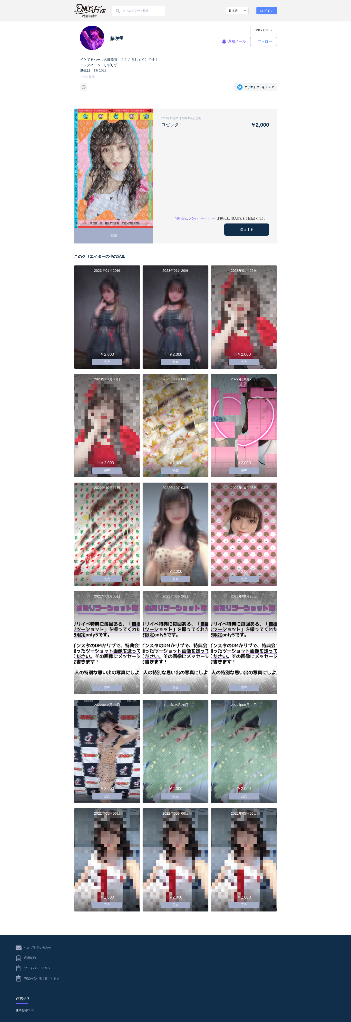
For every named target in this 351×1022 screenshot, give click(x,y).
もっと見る (87, 76)
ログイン (266, 11)
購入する (247, 230)
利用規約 (180, 218)
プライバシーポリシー (202, 218)
